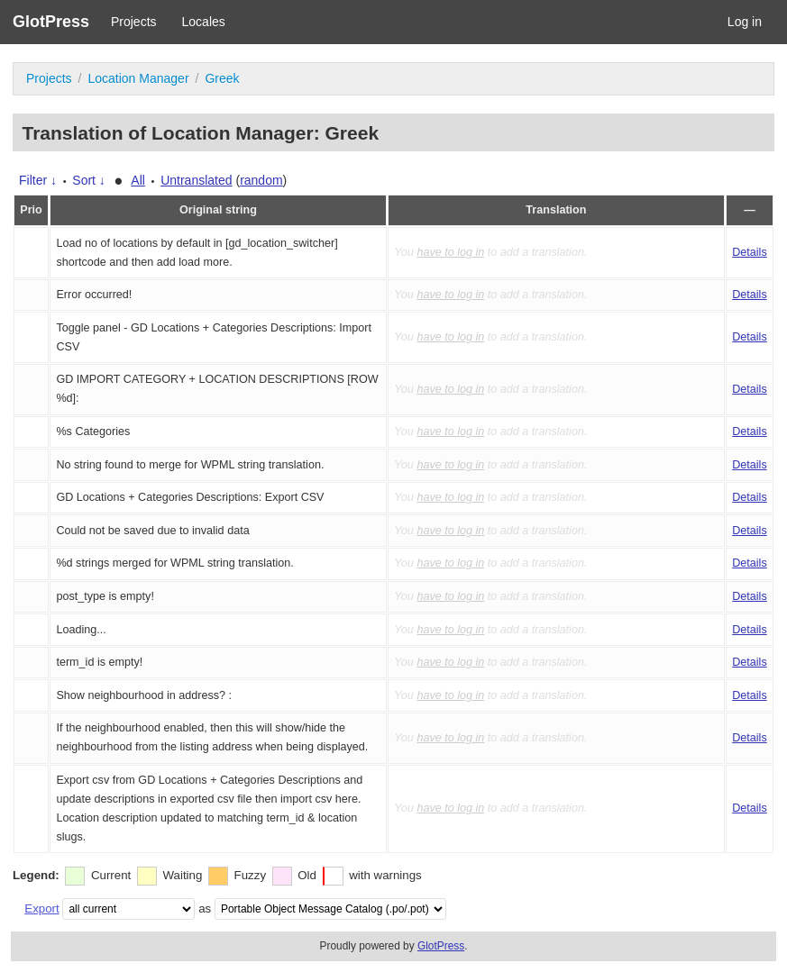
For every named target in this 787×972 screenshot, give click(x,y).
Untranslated (196, 180)
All (138, 180)
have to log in (450, 252)
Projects (134, 21)
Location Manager (137, 78)
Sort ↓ (88, 180)
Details (749, 252)
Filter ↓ (38, 180)
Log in (745, 21)
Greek (222, 78)
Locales (203, 21)
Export (41, 908)
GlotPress (51, 22)
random (261, 180)
